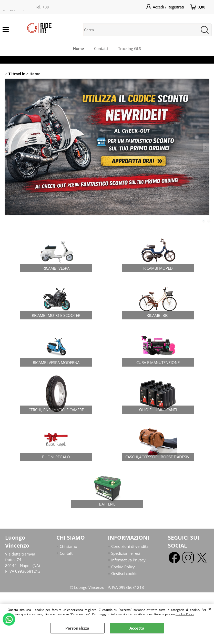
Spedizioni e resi (125, 553)
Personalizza (77, 628)
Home (78, 48)
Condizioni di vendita (129, 546)
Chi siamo (68, 546)
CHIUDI (209, 608)
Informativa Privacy (128, 559)
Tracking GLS (129, 48)
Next (205, 147)
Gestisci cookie (124, 573)
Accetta (136, 628)
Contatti (101, 48)
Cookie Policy (185, 614)
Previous (8, 147)
